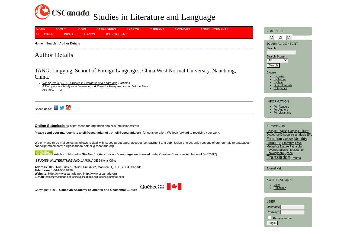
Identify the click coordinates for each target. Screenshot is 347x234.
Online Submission (51, 126)
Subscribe (280, 188)
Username (273, 207)
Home (40, 29)
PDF (60, 89)
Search (133, 29)
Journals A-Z (116, 34)
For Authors (281, 109)
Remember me (282, 218)
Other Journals (283, 85)
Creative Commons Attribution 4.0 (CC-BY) (188, 154)
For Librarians (282, 112)
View (276, 185)
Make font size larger (288, 37)
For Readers (281, 106)
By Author (280, 79)
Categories (280, 88)
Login (81, 29)
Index (68, 34)
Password (273, 212)
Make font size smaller (271, 37)
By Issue (279, 76)
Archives (182, 29)
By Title (278, 82)
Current (157, 29)
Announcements (215, 29)
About (61, 29)
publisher (45, 34)
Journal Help (274, 168)
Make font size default (280, 37)
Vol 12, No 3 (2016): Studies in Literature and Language (79, 83)
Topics (89, 34)
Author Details (69, 43)
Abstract (49, 89)
